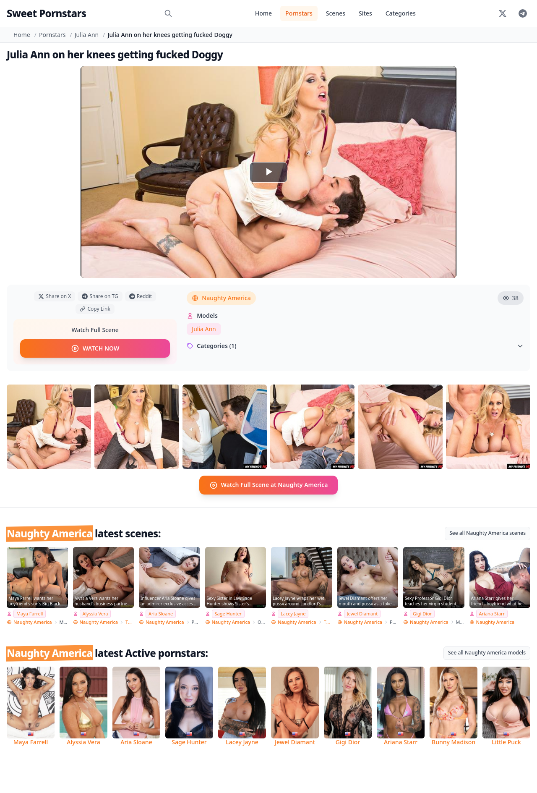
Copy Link (95, 308)
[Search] (168, 13)
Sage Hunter (228, 613)
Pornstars (299, 13)
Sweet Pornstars (46, 13)
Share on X (54, 296)
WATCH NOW (95, 348)
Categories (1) (355, 346)
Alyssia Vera (95, 613)
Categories (401, 13)
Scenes (335, 13)
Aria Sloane (161, 613)
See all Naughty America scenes (487, 532)
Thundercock (129, 622)
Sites (365, 13)
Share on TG (100, 296)
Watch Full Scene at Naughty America (268, 485)
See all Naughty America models (487, 652)
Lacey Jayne (293, 613)
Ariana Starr (492, 613)
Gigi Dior (422, 613)
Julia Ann (87, 35)
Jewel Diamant (362, 613)
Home (263, 13)
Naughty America (221, 298)
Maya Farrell (29, 613)
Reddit (140, 296)
